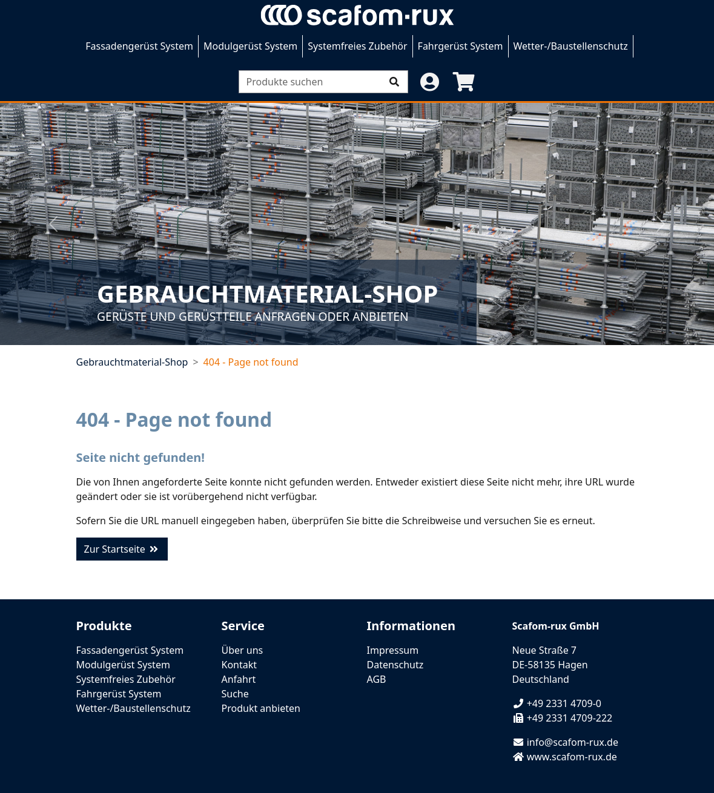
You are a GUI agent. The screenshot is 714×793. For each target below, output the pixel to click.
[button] (430, 81)
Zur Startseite (122, 549)
